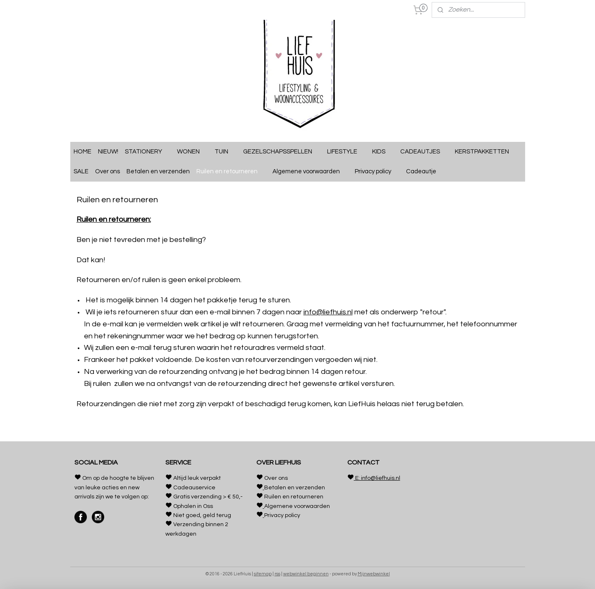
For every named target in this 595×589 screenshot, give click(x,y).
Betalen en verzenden (158, 171)
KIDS (383, 151)
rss (277, 574)
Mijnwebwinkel (374, 574)
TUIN (226, 151)
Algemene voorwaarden (310, 171)
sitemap (263, 574)
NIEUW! (108, 151)
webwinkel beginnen (306, 574)
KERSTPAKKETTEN (482, 151)
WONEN (192, 151)
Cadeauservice (194, 488)
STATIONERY (147, 151)
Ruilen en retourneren (231, 171)
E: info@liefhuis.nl (377, 478)
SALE (81, 171)
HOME (82, 151)
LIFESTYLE (346, 151)
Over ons (107, 171)
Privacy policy (377, 171)
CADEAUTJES (424, 151)
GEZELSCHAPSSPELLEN (281, 151)
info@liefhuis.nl (327, 312)
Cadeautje (425, 171)
